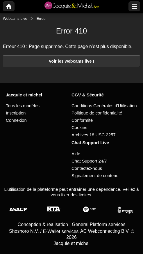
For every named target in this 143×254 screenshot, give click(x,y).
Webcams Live (15, 18)
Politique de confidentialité (97, 112)
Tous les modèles (23, 105)
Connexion (16, 120)
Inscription (16, 112)
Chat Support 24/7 (89, 160)
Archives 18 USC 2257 (94, 134)
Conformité (82, 120)
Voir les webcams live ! (71, 61)
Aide (76, 153)
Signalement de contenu (95, 175)
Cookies (79, 127)
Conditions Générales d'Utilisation (104, 105)
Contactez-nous (87, 168)
